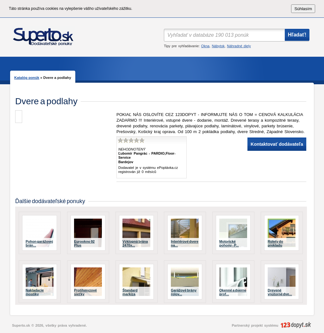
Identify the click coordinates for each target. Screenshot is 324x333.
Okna (205, 46)
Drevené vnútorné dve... (280, 292)
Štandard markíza (130, 292)
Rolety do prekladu (275, 243)
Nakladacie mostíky (35, 292)
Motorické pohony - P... (229, 243)
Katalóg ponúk (26, 78)
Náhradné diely (239, 46)
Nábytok (218, 46)
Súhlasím (303, 8)
